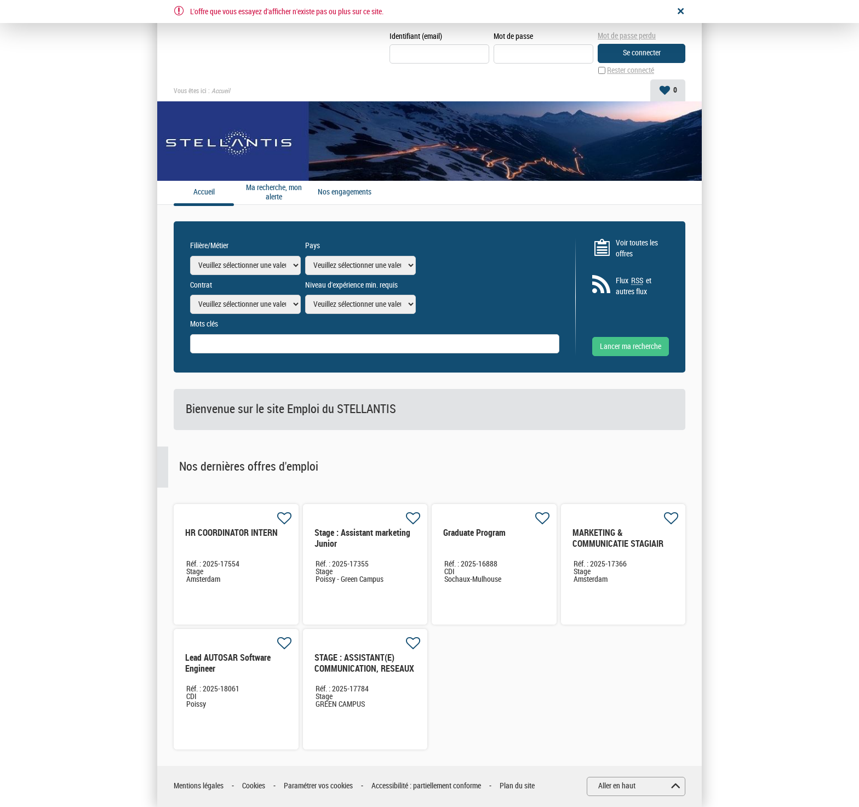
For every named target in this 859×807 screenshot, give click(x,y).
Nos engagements (344, 192)
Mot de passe (513, 36)
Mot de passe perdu (627, 36)
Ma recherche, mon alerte (274, 193)
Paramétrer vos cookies (318, 786)
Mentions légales (199, 786)
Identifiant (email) (416, 36)
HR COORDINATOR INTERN (231, 533)
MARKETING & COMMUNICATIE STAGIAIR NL (617, 544)
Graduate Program (474, 533)
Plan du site (517, 786)
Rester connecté (630, 70)
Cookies (253, 786)
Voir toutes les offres (637, 248)
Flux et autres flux (633, 286)
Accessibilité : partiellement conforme (426, 786)
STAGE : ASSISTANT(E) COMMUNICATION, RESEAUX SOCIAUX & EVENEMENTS (364, 669)
